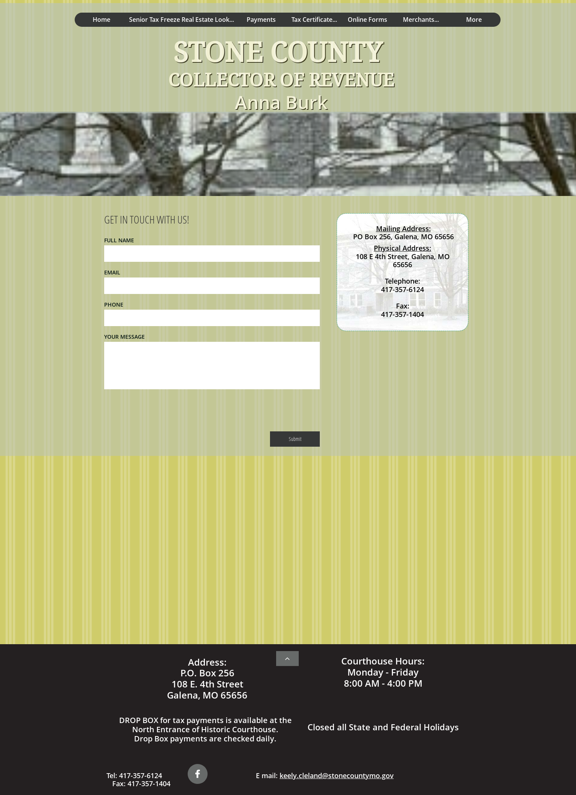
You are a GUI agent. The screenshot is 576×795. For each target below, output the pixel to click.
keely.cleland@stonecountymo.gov (337, 775)
